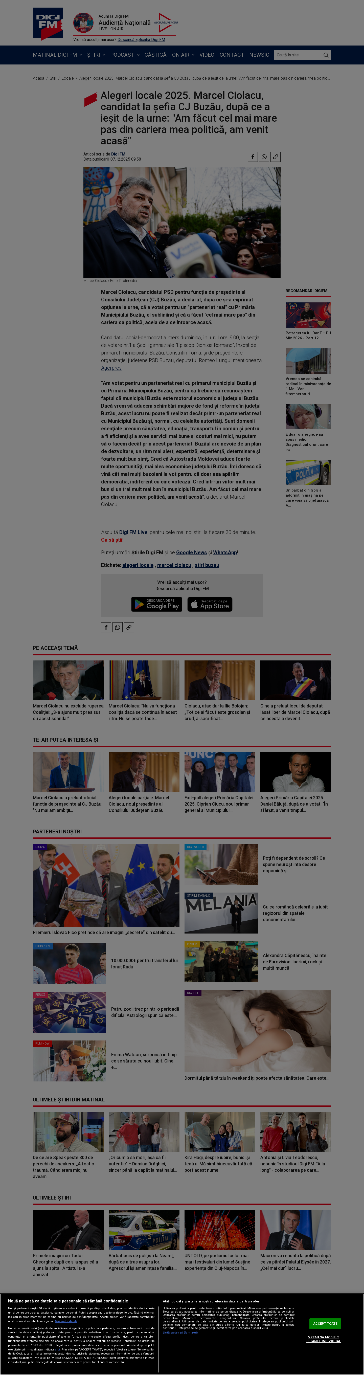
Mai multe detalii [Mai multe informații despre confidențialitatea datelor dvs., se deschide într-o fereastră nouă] (66, 1321)
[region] (182, 1334)
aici (57, 1349)
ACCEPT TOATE (325, 1323)
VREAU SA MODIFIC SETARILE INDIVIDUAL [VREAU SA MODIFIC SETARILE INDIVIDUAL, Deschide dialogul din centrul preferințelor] (323, 1339)
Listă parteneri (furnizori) (180, 1332)
